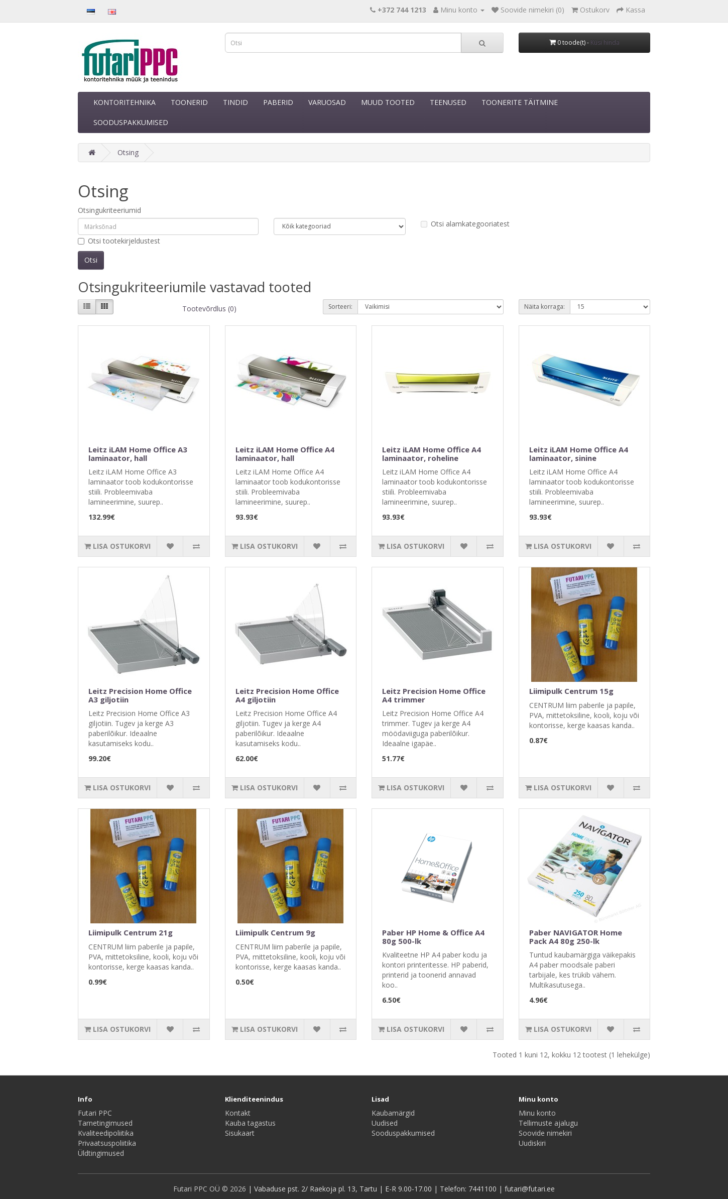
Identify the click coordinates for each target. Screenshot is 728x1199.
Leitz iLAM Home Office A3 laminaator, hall (137, 453)
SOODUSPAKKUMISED (130, 122)
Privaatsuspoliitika (107, 1143)
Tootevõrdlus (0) (209, 308)
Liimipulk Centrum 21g (130, 932)
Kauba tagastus (250, 1123)
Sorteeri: (340, 306)
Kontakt (238, 1113)
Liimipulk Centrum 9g (275, 932)
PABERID (278, 102)
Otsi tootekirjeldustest (119, 241)
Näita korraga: (544, 306)
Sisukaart (240, 1133)
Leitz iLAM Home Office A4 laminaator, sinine (578, 453)
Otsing (128, 152)
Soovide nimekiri (545, 1133)
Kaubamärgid (393, 1113)
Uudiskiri (532, 1143)
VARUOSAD (327, 102)
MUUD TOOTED (388, 102)
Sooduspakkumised (403, 1133)
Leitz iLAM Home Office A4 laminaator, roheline (431, 453)
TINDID (235, 102)
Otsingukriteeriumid (109, 210)
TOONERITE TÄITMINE (519, 102)
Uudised (385, 1123)
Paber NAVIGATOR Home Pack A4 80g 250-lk (575, 936)
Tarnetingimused (105, 1123)
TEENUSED (448, 102)
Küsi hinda (605, 42)
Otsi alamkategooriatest (465, 223)
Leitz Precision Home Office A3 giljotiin (140, 695)
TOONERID (189, 102)
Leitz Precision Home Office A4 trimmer (434, 695)
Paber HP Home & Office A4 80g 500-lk (433, 936)
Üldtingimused (101, 1153)
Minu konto (537, 1113)
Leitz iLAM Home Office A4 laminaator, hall (284, 453)
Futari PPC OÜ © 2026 (210, 1188)
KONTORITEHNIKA (124, 102)
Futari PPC (95, 1113)
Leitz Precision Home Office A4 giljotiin (287, 695)
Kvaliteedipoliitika (106, 1133)
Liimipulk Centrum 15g (571, 691)
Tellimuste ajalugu (548, 1123)
